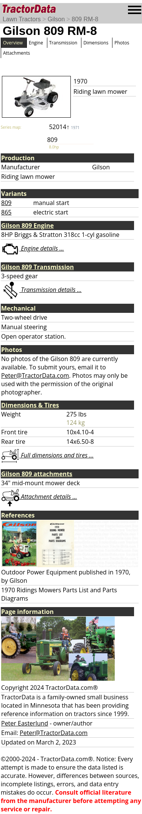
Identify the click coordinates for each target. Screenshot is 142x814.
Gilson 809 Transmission (37, 267)
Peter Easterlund (24, 723)
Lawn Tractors (22, 19)
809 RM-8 (85, 19)
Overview (13, 42)
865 (6, 212)
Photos (121, 42)
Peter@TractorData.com (35, 375)
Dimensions (95, 42)
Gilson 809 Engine (27, 225)
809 (6, 203)
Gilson (56, 19)
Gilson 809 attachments (36, 474)
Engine (36, 42)
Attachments (16, 53)
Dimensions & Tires (30, 405)
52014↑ (64, 127)
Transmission (63, 42)
